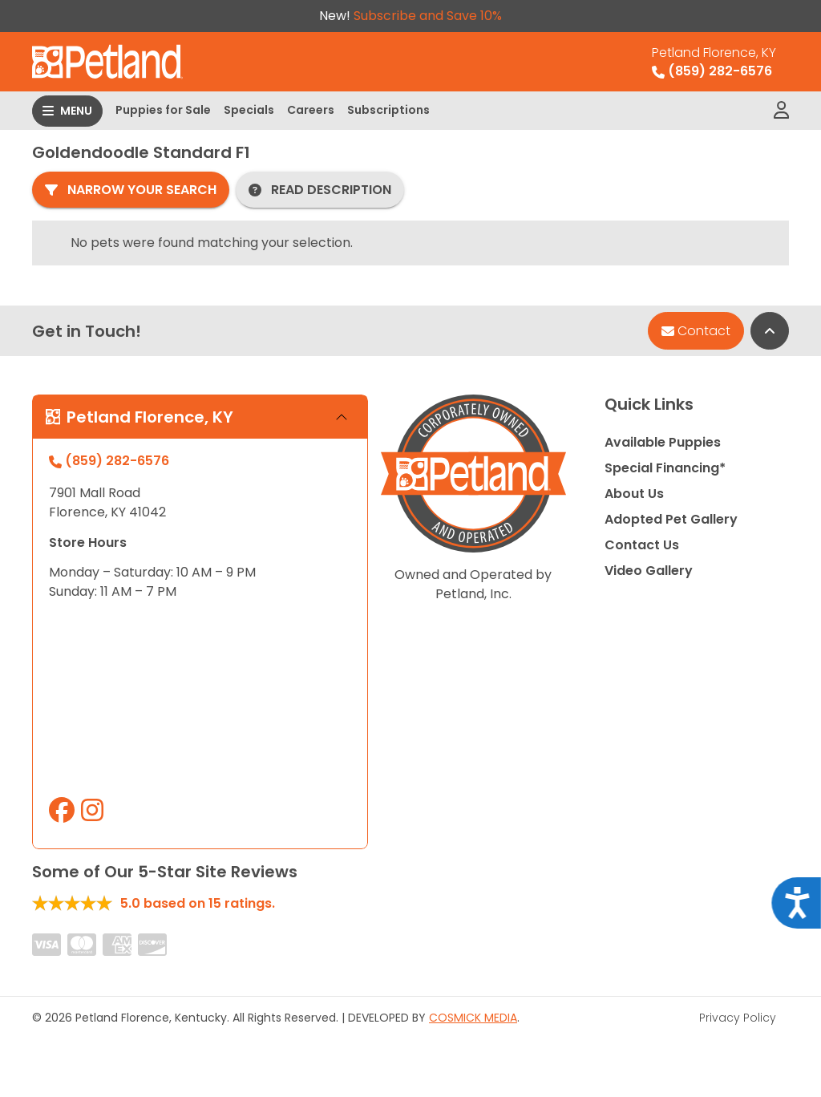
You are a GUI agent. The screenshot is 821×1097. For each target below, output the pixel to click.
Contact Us (642, 545)
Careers (310, 110)
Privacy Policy (737, 1018)
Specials (249, 110)
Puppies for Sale (163, 110)
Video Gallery (649, 570)
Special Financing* (665, 468)
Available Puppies (663, 442)
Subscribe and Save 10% (428, 15)
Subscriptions (388, 110)
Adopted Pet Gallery (671, 519)
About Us (634, 493)
